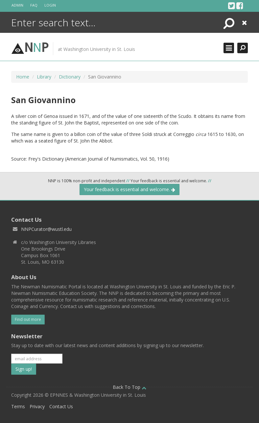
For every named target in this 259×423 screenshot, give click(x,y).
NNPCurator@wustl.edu (46, 229)
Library (44, 77)
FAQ (33, 5)
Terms (18, 406)
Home (22, 77)
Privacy (37, 406)
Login (50, 5)
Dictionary (70, 77)
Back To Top (129, 387)
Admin (17, 5)
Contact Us (61, 406)
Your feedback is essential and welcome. (129, 189)
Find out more (28, 319)
